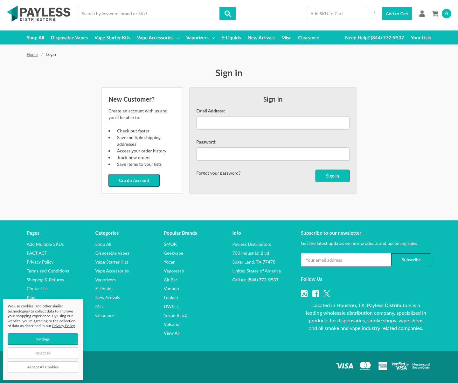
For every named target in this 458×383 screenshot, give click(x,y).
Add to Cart (397, 13)
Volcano (171, 324)
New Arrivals (260, 37)
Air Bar (170, 279)
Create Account (134, 180)
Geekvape (173, 253)
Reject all (43, 353)
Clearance (308, 37)
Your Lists (421, 37)
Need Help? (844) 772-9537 (374, 37)
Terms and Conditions (48, 270)
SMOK (170, 244)
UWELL (171, 306)
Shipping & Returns (45, 279)
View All (172, 333)
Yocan (170, 262)
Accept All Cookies (43, 367)
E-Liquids (231, 37)
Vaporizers (200, 37)
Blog (31, 297)
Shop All (35, 37)
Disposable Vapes (69, 37)
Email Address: (210, 110)
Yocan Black (175, 315)
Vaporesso (174, 270)
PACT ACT (37, 253)
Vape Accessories (158, 37)
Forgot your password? (218, 173)
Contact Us (37, 288)
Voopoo (171, 288)
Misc (286, 37)
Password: (206, 141)
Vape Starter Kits (112, 37)
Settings (43, 339)
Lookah (171, 297)
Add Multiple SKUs (45, 244)
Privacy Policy (40, 262)
